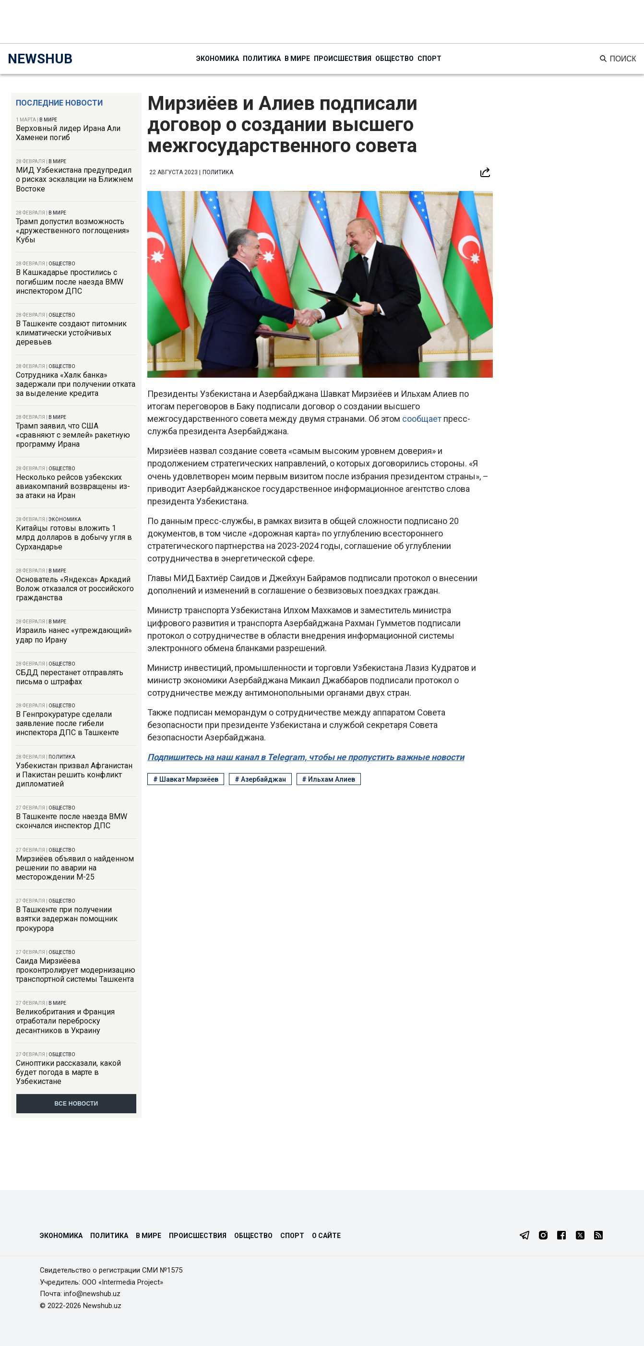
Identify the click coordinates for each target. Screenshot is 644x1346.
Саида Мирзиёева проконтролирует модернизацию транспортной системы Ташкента (75, 970)
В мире (297, 58)
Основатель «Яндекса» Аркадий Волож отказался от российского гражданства (75, 588)
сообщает (421, 419)
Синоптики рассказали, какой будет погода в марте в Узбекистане (68, 1072)
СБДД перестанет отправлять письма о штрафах (69, 677)
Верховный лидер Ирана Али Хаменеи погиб (68, 133)
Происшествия (342, 58)
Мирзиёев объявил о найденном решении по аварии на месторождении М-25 (75, 867)
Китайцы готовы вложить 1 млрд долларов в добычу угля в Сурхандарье (74, 537)
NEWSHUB (40, 59)
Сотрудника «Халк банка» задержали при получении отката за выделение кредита (75, 384)
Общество (394, 58)
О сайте (326, 1235)
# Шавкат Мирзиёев (185, 779)
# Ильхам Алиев (328, 779)
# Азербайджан (260, 779)
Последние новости (59, 102)
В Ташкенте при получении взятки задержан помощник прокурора (67, 918)
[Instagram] (543, 1236)
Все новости (76, 1103)
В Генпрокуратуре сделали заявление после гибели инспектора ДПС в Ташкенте (67, 723)
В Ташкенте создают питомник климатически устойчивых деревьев (71, 332)
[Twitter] (580, 1236)
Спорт (429, 58)
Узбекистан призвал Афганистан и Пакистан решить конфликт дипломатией (74, 774)
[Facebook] (561, 1236)
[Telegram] (524, 1236)
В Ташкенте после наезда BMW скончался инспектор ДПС (71, 821)
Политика (262, 58)
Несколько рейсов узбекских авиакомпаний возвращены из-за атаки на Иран (73, 486)
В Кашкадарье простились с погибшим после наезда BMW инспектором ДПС (69, 281)
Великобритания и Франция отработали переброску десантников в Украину (65, 1021)
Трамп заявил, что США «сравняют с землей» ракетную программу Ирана (73, 435)
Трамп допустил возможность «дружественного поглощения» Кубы (73, 230)
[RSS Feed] (598, 1236)
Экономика (217, 58)
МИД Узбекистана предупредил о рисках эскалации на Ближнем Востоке (74, 179)
